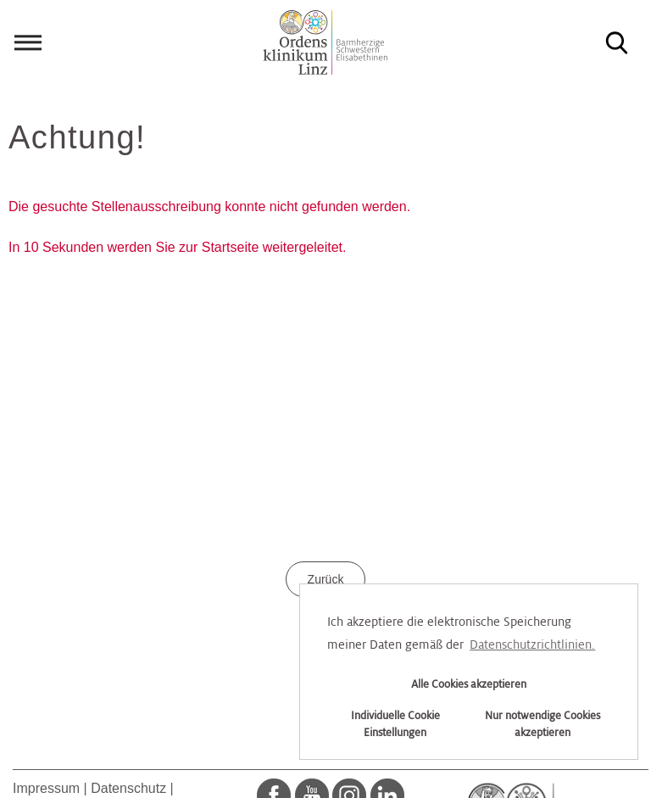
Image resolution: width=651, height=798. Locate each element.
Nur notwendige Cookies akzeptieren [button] (542, 724)
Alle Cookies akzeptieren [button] (468, 684)
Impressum (46, 788)
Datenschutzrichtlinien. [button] (532, 644)
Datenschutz (128, 788)
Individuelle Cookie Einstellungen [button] (395, 724)
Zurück (326, 579)
